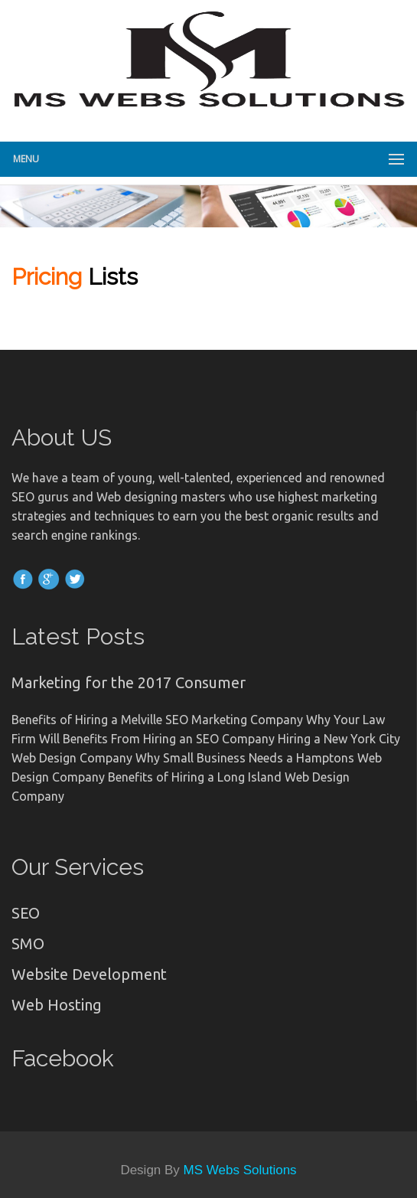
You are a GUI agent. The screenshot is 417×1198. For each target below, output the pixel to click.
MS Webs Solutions (240, 1170)
